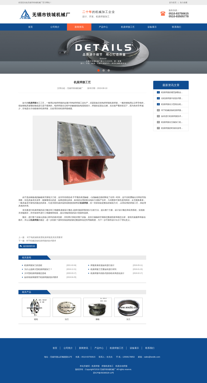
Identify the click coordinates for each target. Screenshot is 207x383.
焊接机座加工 (108, 366)
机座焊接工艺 (128, 27)
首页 (30, 27)
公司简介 (54, 27)
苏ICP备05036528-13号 (103, 373)
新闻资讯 (79, 27)
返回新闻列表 (29, 246)
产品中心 (103, 27)
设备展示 (152, 27)
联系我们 (176, 27)
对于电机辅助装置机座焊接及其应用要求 (45, 237)
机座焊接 (97, 366)
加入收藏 (183, 2)
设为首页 (172, 2)
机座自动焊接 (121, 366)
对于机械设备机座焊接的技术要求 (41, 241)
